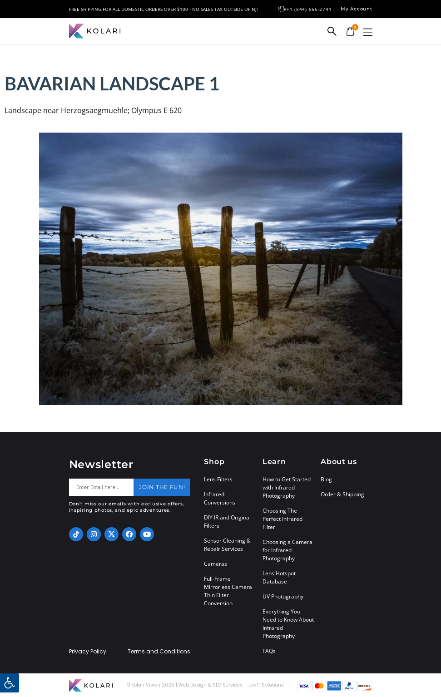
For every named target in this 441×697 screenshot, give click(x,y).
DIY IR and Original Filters (227, 521)
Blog (326, 479)
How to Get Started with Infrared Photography (287, 487)
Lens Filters (218, 479)
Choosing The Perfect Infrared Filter (282, 519)
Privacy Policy (87, 651)
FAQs (269, 651)
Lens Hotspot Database (279, 577)
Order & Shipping (342, 494)
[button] (367, 32)
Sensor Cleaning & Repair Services (227, 545)
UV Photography (283, 596)
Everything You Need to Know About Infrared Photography (288, 624)
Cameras (215, 564)
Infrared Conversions (219, 498)
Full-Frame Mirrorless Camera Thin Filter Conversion (228, 591)
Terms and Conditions (159, 651)
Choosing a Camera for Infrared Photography (287, 550)
